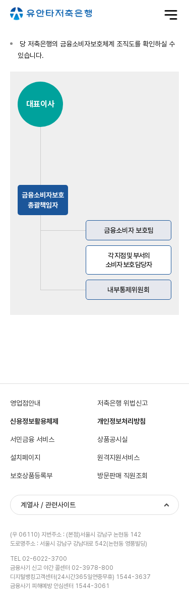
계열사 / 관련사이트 (48, 505)
